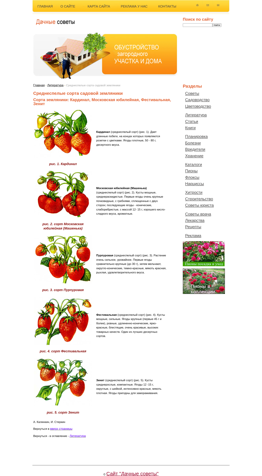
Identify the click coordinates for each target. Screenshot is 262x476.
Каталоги (193, 164)
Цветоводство (198, 106)
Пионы (191, 171)
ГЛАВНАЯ (45, 6)
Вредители (195, 149)
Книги (190, 128)
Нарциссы (194, 183)
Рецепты (193, 226)
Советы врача (198, 214)
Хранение (194, 156)
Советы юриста (199, 205)
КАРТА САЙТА (99, 6)
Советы (192, 93)
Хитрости (194, 192)
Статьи (191, 121)
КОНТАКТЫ (167, 6)
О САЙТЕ (67, 6)
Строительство (199, 199)
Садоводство (197, 99)
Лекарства (195, 220)
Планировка (196, 136)
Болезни (193, 143)
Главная (39, 85)
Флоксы (192, 177)
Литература (55, 85)
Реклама (193, 235)
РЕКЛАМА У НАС (134, 6)
